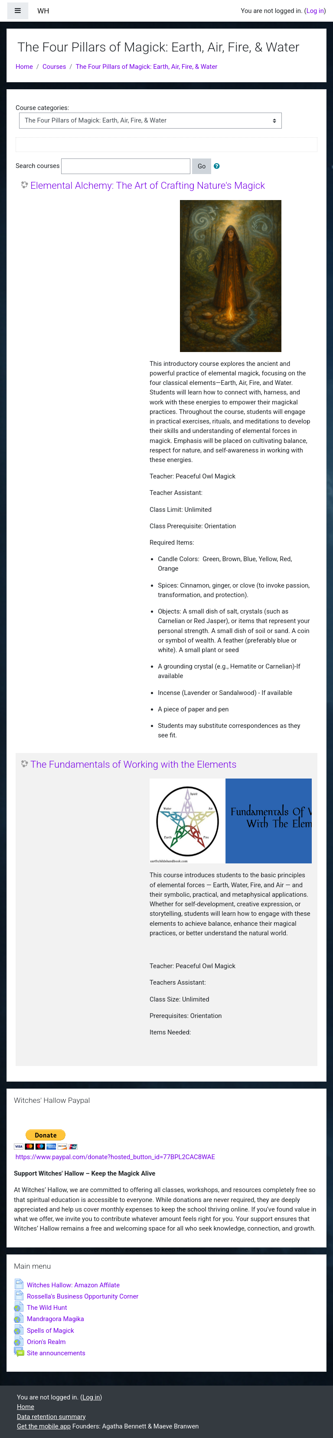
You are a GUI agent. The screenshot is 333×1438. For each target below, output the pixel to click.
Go (202, 166)
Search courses (38, 166)
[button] (218, 166)
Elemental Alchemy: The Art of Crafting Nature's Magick (147, 185)
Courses (54, 67)
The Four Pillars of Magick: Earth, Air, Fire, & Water (146, 67)
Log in (315, 11)
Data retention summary (51, 1417)
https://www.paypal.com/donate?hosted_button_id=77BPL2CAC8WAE (115, 1157)
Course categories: (42, 108)
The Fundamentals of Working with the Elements (133, 764)
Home (24, 67)
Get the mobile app (44, 1426)
